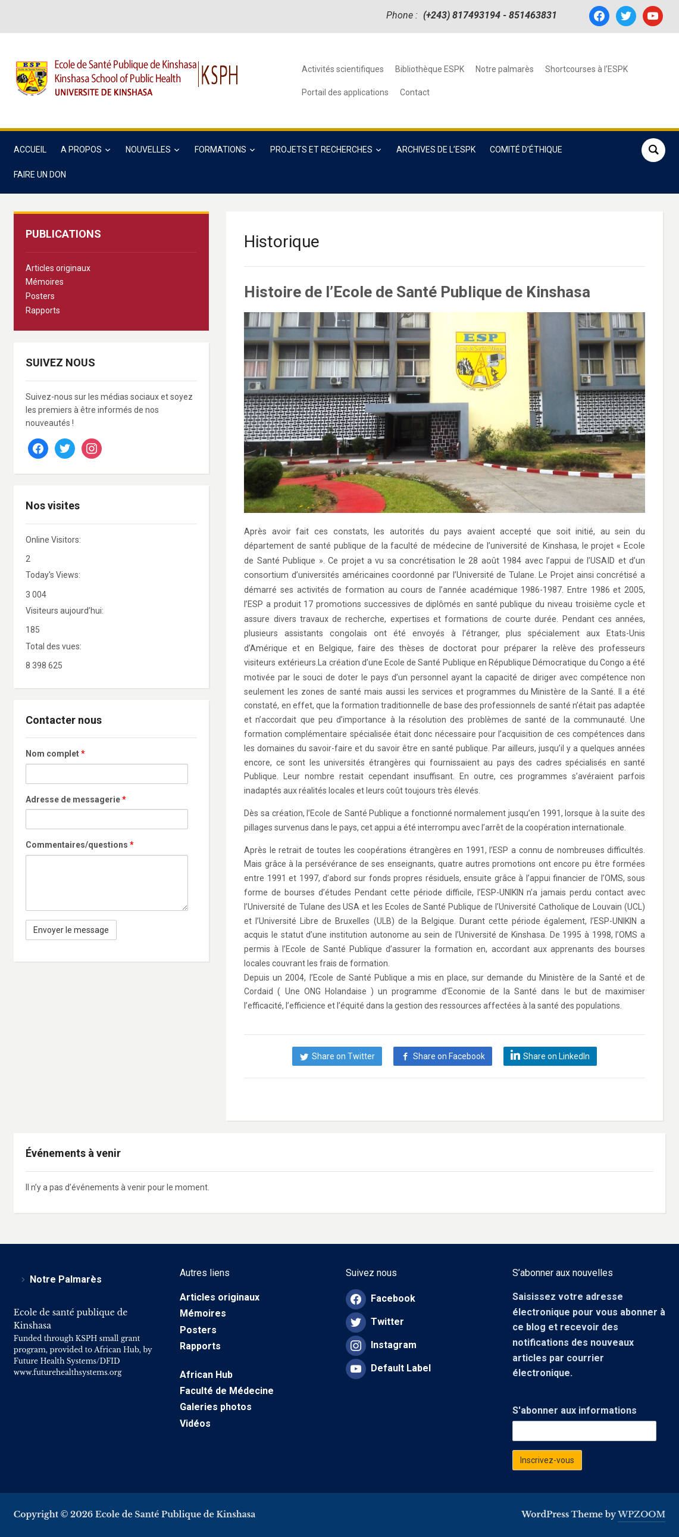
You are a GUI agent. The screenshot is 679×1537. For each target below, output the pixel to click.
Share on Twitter (343, 1056)
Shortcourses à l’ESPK (586, 69)
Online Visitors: (54, 540)
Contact (415, 92)
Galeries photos (216, 1406)
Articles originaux (58, 268)
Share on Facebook (449, 1056)
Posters (40, 296)
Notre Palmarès (66, 1279)
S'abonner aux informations (574, 1410)
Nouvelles (148, 149)
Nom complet (55, 753)
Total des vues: (54, 646)
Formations (220, 149)
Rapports (43, 310)
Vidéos (195, 1423)
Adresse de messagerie (76, 799)
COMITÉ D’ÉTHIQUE (526, 149)
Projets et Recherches (321, 149)
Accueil (30, 149)
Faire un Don (40, 174)
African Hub (206, 1374)
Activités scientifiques (343, 69)
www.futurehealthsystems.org (68, 1372)
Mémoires (45, 282)
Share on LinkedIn (556, 1056)
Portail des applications (345, 92)
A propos (81, 149)
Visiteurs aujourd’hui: (65, 610)
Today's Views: (54, 575)
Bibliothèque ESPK (429, 69)
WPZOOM (641, 1514)
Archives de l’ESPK (435, 149)
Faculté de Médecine (227, 1390)
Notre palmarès (504, 69)
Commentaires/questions (80, 845)
